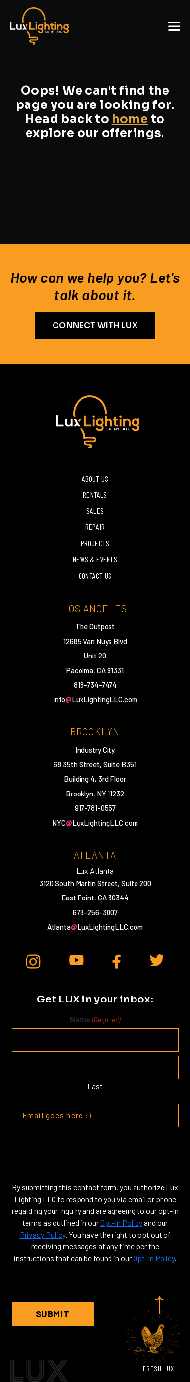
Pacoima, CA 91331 (95, 670)
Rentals (95, 494)
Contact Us (95, 575)
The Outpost (95, 626)
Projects (95, 543)
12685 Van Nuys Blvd (95, 641)
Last (95, 1086)
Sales (95, 510)
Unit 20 (95, 655)
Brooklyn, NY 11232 (95, 793)
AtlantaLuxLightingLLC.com (95, 926)
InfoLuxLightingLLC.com (95, 699)
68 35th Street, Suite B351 (95, 764)
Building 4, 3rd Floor (95, 778)
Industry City (95, 749)
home (130, 119)
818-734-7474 (95, 684)
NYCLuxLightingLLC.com (95, 822)
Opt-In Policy (121, 1222)
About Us (95, 478)
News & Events (95, 559)
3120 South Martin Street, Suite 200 (95, 883)
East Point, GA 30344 (95, 897)
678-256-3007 (95, 912)
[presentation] (86, 1154)
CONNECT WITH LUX (95, 325)
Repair (95, 526)
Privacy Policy (42, 1234)
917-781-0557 (95, 807)
